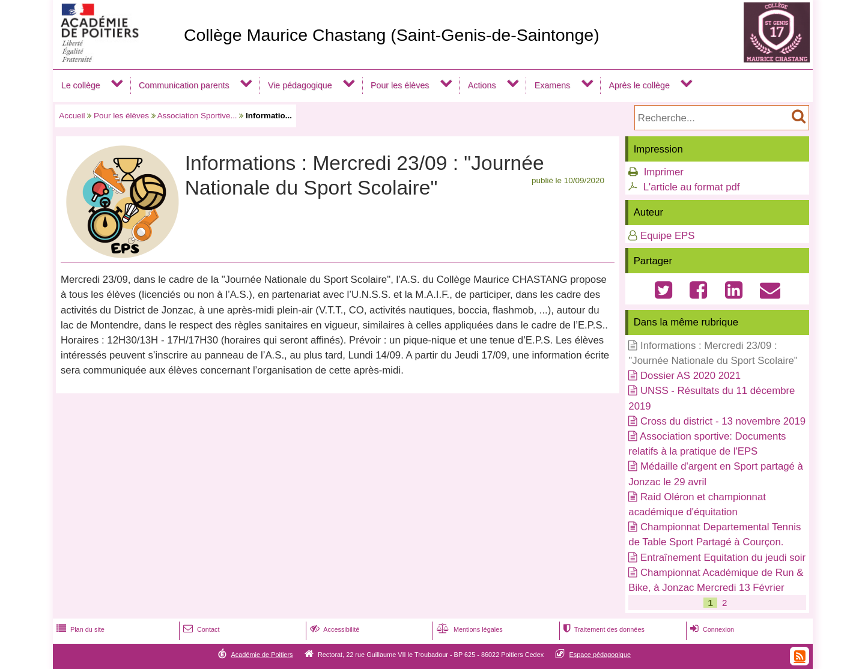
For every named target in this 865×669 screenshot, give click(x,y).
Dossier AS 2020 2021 (690, 375)
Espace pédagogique (600, 654)
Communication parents (184, 85)
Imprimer (664, 172)
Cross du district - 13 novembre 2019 (723, 421)
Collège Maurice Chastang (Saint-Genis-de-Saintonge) (391, 34)
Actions (482, 85)
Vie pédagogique (300, 85)
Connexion (711, 629)
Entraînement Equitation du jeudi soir (723, 557)
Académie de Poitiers (262, 654)
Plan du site (79, 629)
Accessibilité (334, 629)
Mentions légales (468, 629)
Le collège (80, 85)
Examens (552, 85)
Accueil (72, 115)
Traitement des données (603, 629)
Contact (200, 629)
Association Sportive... (197, 115)
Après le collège (639, 85)
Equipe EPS (667, 235)
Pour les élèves (400, 85)
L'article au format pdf (691, 187)
